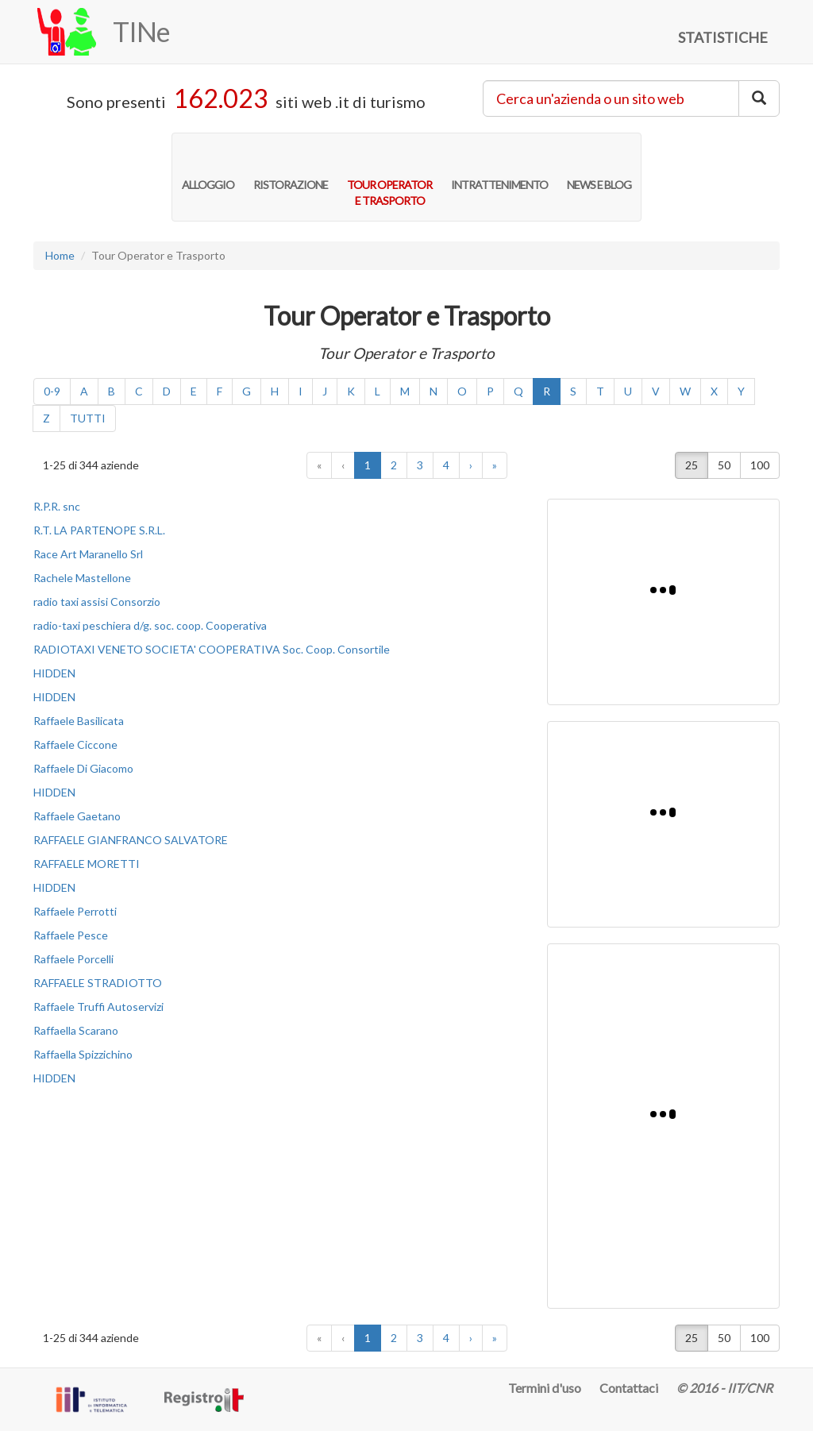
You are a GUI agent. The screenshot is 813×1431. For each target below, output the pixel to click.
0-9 (52, 391)
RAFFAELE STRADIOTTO (97, 982)
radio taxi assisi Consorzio (96, 601)
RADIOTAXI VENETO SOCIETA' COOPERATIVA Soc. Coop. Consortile (211, 649)
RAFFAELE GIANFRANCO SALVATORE (130, 840)
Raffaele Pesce (70, 935)
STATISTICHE (723, 37)
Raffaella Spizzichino (83, 1054)
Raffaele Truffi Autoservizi (98, 1006)
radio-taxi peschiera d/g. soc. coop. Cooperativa (150, 625)
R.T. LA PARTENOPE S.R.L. (99, 530)
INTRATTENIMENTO (499, 168)
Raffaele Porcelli (73, 959)
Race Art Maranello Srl (88, 554)
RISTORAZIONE (290, 168)
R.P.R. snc (56, 506)
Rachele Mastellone (82, 577)
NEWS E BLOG (599, 168)
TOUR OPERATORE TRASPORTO (389, 176)
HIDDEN (54, 673)
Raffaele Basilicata (78, 720)
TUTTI (88, 418)
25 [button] (691, 465)
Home (60, 255)
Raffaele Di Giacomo (83, 768)
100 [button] (759, 465)
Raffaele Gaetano (77, 816)
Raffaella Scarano (75, 1030)
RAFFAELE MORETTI (86, 863)
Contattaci (628, 1387)
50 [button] (724, 465)
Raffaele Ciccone (75, 744)
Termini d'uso (544, 1387)
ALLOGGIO (208, 168)
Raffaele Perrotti (75, 911)
